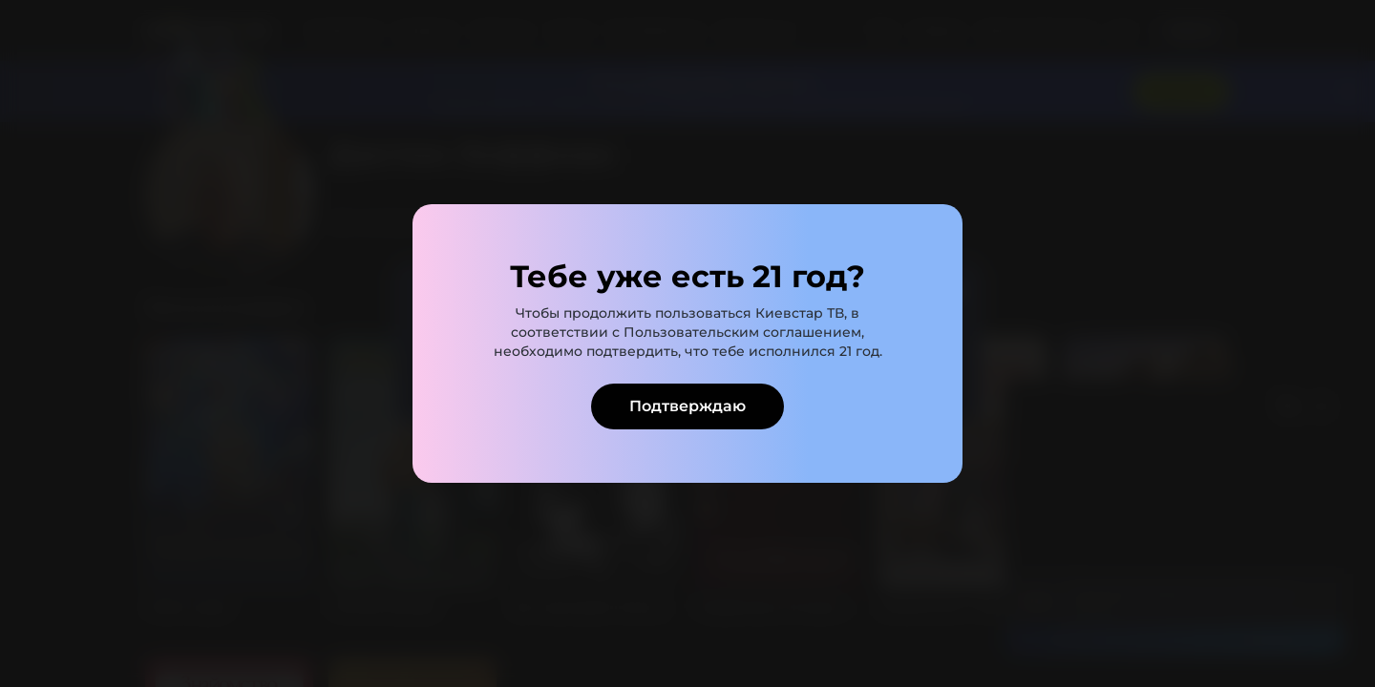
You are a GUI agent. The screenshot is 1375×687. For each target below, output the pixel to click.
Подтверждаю (687, 406)
